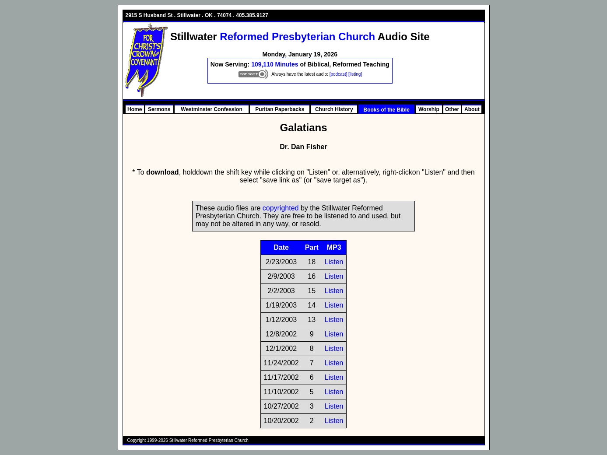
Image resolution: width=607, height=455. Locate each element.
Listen (334, 262)
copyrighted (281, 208)
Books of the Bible (386, 110)
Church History (334, 109)
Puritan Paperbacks (279, 109)
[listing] (355, 74)
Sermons (159, 109)
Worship (428, 109)
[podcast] (338, 74)
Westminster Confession (211, 109)
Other (452, 109)
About (472, 109)
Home (134, 109)
